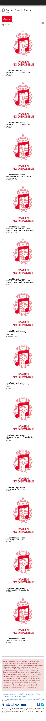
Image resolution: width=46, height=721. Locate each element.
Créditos (38, 694)
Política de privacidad (9, 696)
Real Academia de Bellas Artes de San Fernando (23, 699)
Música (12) (7, 19)
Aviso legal (22, 696)
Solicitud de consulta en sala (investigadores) (17, 694)
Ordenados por (16, 23)
